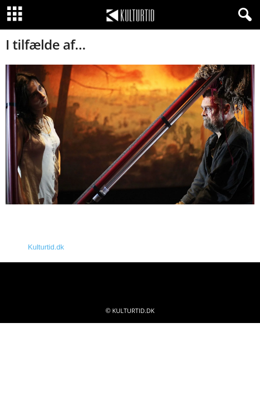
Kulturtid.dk (46, 247)
